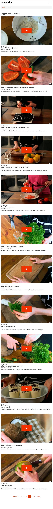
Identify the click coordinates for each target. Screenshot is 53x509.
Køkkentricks (4, 86)
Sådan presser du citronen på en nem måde (15, 167)
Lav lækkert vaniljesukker (9, 48)
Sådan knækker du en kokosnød (11, 445)
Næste (38, 496)
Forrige (15, 496)
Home (3, 7)
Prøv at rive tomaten (8, 207)
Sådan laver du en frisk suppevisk (12, 366)
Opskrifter (4, 46)
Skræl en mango (6, 485)
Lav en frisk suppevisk (8, 326)
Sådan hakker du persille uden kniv (12, 247)
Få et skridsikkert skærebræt (10, 286)
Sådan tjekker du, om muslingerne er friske (15, 127)
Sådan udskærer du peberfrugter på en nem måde (17, 88)
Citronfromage (6, 406)
